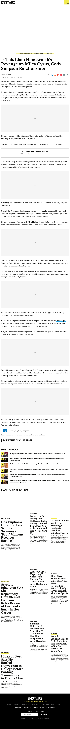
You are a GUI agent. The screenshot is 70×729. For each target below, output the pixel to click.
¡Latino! (61, 704)
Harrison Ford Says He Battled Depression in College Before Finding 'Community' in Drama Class (12, 667)
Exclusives (16, 704)
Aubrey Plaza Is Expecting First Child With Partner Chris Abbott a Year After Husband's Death (38, 579)
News (9, 704)
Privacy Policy (50, 708)
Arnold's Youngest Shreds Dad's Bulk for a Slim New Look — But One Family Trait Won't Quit (59, 643)
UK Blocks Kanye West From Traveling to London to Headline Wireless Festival (60, 526)
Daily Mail (20, 95)
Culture (35, 704)
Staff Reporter (7, 74)
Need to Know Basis (31, 152)
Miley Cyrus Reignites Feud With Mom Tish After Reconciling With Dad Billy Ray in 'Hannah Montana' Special (60, 585)
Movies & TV (5, 518)
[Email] (64, 75)
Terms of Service (38, 708)
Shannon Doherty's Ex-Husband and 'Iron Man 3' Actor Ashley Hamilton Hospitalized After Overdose (38, 632)
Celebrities (21, 53)
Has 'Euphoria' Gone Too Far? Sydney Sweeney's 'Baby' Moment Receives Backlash (34, 464)
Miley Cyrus (13, 431)
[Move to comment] (67, 75)
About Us (18, 708)
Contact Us (27, 708)
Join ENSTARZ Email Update (35, 711)
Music (53, 704)
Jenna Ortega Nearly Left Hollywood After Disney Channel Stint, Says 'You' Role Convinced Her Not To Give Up (39, 525)
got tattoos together (22, 266)
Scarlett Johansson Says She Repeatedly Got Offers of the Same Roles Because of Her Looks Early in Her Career (12, 598)
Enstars (8, 2)
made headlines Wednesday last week (30, 271)
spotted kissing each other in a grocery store (48, 263)
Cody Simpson (23, 431)
